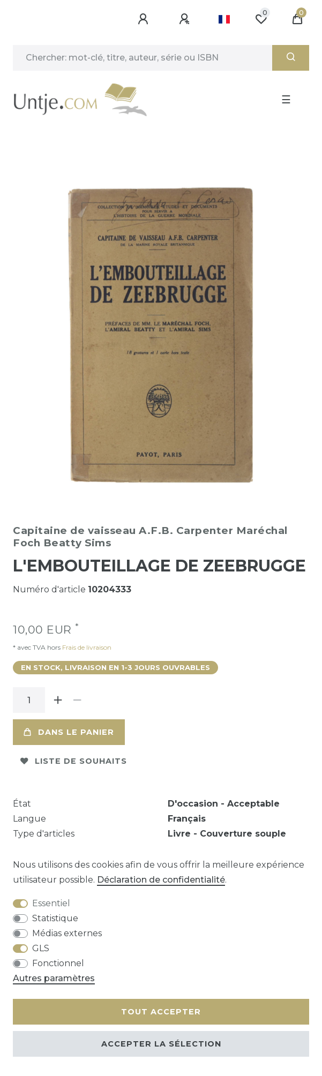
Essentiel (51, 903)
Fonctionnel (58, 963)
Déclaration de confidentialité (161, 880)
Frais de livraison (86, 647)
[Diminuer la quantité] (77, 700)
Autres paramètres (54, 978)
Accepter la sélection (161, 1044)
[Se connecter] (144, 19)
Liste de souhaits (73, 761)
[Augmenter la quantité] (58, 700)
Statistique (55, 918)
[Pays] (224, 19)
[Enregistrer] (186, 19)
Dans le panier (69, 732)
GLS (40, 948)
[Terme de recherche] (142, 58)
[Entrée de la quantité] (29, 700)
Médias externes (67, 933)
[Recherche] (290, 58)
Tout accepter (161, 1012)
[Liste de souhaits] (261, 19)
